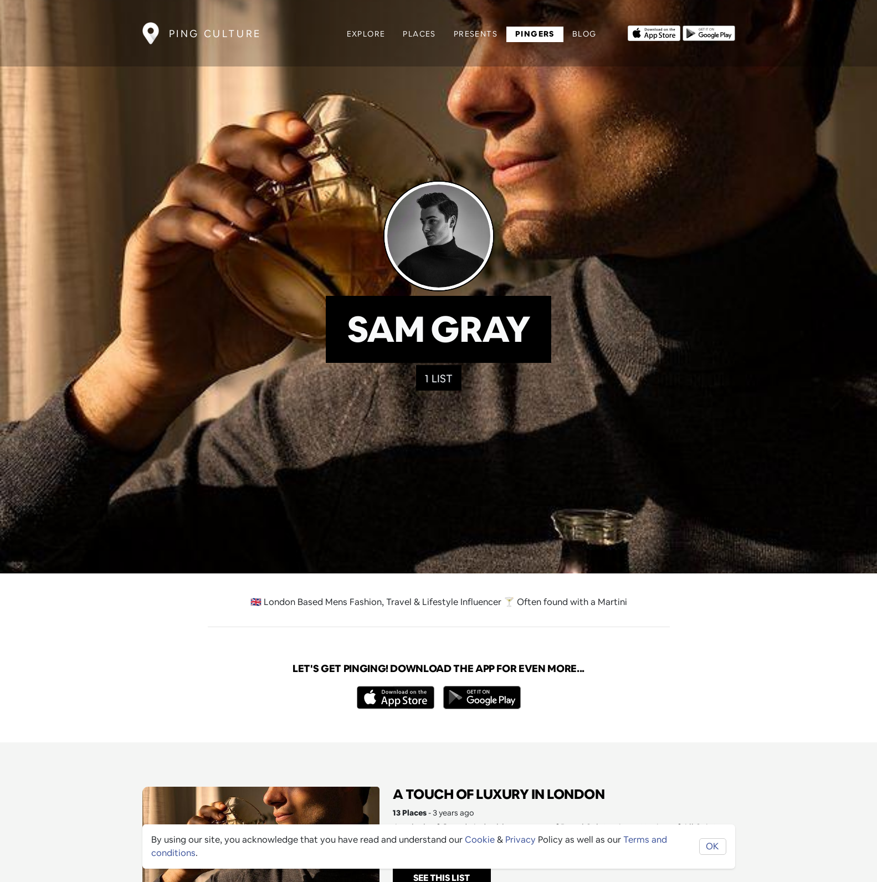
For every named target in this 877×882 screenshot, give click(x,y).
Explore (366, 34)
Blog (584, 34)
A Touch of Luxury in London (499, 794)
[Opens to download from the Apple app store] (654, 32)
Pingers (535, 34)
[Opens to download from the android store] (709, 32)
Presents (476, 34)
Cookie (480, 839)
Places (419, 34)
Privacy (520, 839)
